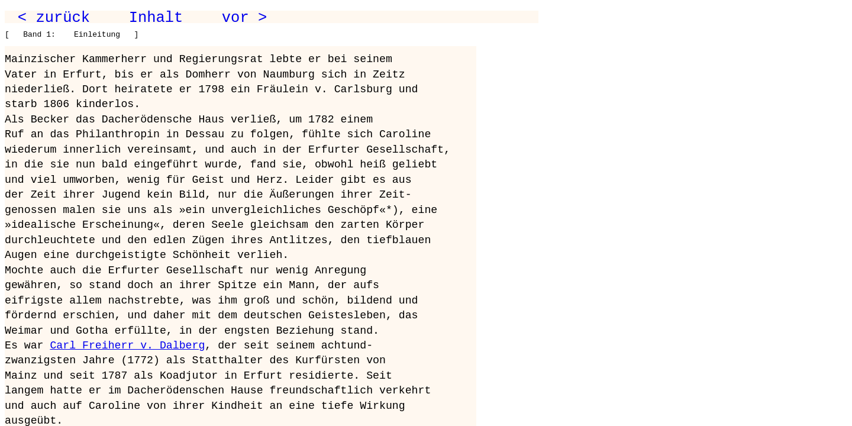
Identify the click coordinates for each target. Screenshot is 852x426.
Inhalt (156, 18)
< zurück (54, 18)
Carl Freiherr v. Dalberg (127, 345)
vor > (244, 18)
